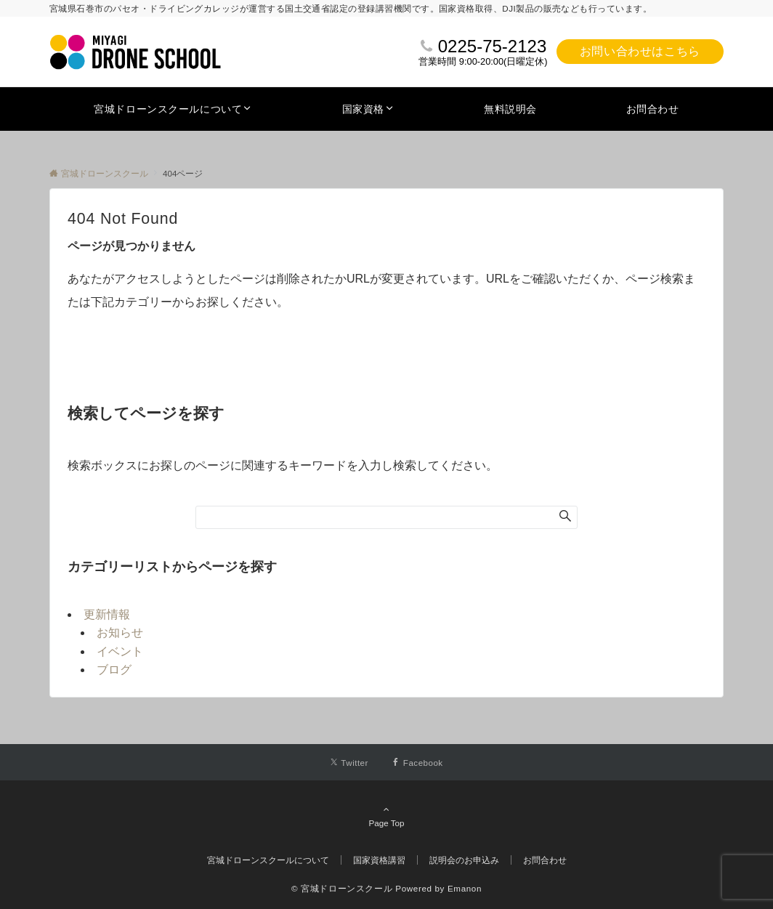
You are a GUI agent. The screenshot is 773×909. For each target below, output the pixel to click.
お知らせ (120, 632)
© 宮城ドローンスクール (341, 888)
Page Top (386, 816)
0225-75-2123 (492, 46)
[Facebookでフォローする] (417, 762)
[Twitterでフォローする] (349, 762)
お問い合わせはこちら (640, 51)
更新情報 (107, 614)
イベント (120, 651)
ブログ (114, 669)
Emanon (465, 888)
